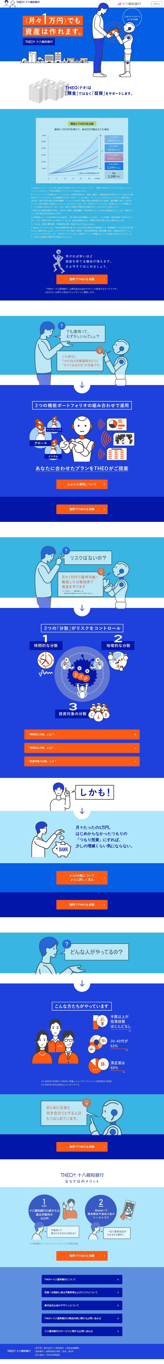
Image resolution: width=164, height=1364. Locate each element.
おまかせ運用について (82, 487)
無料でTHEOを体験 (81, 282)
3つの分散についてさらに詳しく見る (82, 881)
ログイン (151, 4)
